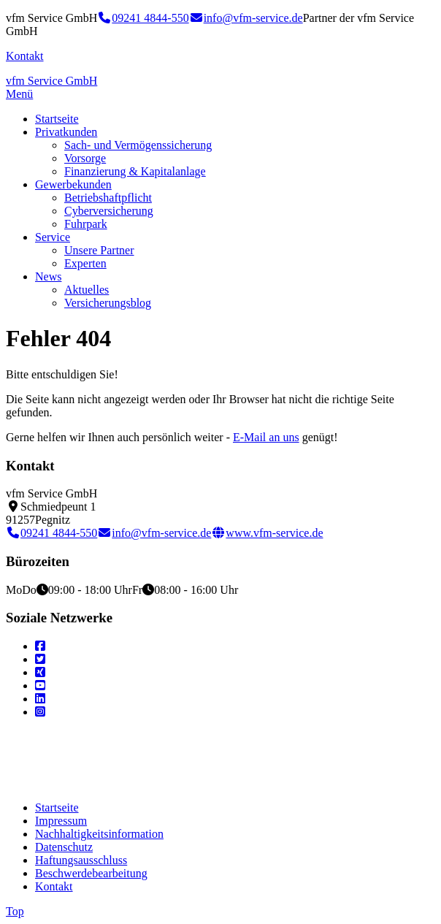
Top (15, 911)
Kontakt (25, 56)
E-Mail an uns (266, 437)
